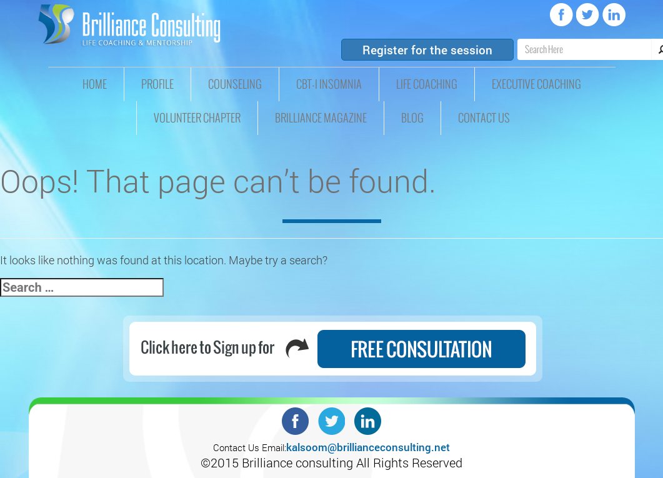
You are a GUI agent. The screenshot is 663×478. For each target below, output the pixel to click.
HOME (94, 84)
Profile (157, 84)
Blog (412, 118)
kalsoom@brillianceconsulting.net (368, 447)
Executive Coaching (536, 84)
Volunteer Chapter (197, 118)
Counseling (235, 84)
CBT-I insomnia (329, 84)
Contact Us (484, 118)
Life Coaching (426, 84)
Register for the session (427, 49)
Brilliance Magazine (321, 118)
